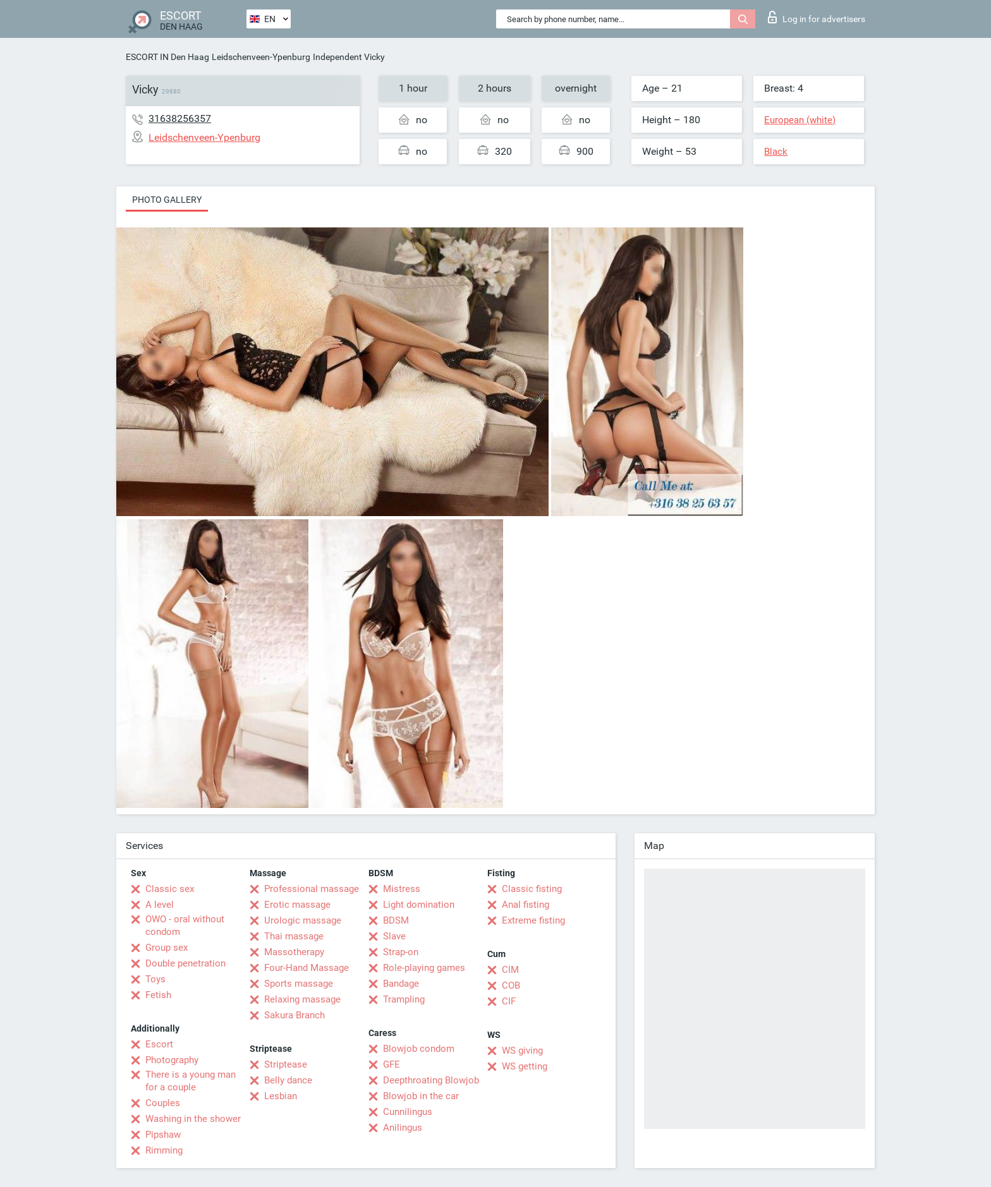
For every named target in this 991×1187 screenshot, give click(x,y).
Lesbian (280, 1096)
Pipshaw (163, 1134)
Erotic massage (297, 904)
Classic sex (169, 889)
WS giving (522, 1050)
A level (159, 904)
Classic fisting (532, 889)
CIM (510, 969)
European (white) (800, 120)
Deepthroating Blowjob (431, 1080)
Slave (394, 936)
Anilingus (402, 1127)
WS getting (524, 1066)
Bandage (401, 983)
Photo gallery (167, 200)
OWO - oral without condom (184, 925)
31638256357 (180, 118)
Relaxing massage (302, 999)
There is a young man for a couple (190, 1081)
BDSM (396, 920)
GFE (391, 1064)
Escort (159, 1044)
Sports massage (298, 983)
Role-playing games (424, 967)
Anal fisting (525, 904)
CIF (509, 1001)
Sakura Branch (294, 1015)
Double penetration (185, 963)
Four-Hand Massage (306, 967)
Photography (171, 1060)
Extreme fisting (533, 920)
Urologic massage (302, 920)
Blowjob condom (418, 1048)
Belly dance (288, 1080)
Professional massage (311, 889)
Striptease (285, 1064)
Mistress (401, 889)
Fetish (158, 995)
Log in (816, 17)
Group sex (166, 947)
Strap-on (400, 952)
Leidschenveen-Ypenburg (261, 57)
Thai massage (294, 936)
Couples (162, 1103)
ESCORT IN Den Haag (167, 57)
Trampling (404, 999)
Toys (155, 979)
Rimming (164, 1150)
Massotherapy (294, 952)
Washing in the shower (193, 1118)
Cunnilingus (407, 1112)
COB (511, 985)
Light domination (418, 904)
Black (775, 151)
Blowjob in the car (421, 1096)
